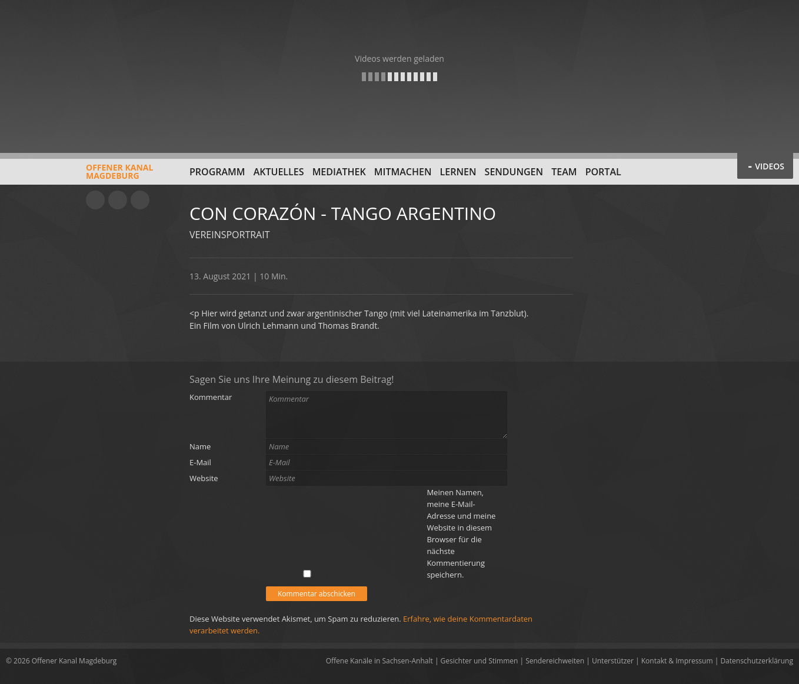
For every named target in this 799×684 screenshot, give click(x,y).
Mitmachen (403, 171)
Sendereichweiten (554, 661)
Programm (217, 171)
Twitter (140, 200)
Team (564, 171)
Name (200, 446)
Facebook (117, 200)
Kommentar (210, 397)
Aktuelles (279, 171)
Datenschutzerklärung (756, 661)
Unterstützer (613, 661)
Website (203, 478)
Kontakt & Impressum (677, 661)
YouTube (95, 200)
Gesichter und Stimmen (479, 661)
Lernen (458, 171)
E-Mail (200, 462)
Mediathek (339, 171)
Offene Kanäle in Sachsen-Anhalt (379, 661)
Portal (603, 171)
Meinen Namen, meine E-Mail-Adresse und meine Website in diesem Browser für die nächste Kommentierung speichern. (461, 533)
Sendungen (514, 171)
